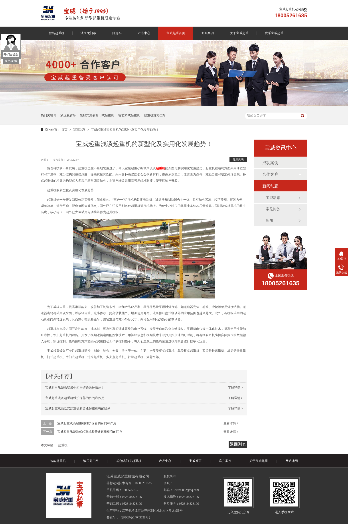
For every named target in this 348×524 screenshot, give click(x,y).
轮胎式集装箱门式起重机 (97, 115)
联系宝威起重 (274, 33)
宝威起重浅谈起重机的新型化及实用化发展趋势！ (125, 129)
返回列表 (238, 159)
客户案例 (225, 461)
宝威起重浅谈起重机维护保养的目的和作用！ (76, 398)
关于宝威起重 (239, 33)
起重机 (160, 168)
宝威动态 (273, 198)
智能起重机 (56, 33)
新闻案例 (207, 33)
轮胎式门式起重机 (129, 461)
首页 (64, 129)
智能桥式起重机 (129, 115)
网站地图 (291, 461)
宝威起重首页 (175, 33)
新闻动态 (79, 129)
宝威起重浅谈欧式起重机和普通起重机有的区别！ (79, 408)
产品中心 (144, 33)
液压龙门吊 (88, 33)
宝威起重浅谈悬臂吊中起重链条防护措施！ (74, 387)
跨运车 (117, 33)
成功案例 (270, 163)
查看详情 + (230, 423)
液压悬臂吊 (68, 115)
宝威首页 (195, 461)
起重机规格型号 (155, 115)
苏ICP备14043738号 (135, 517)
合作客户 (270, 174)
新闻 (269, 220)
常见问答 (273, 209)
